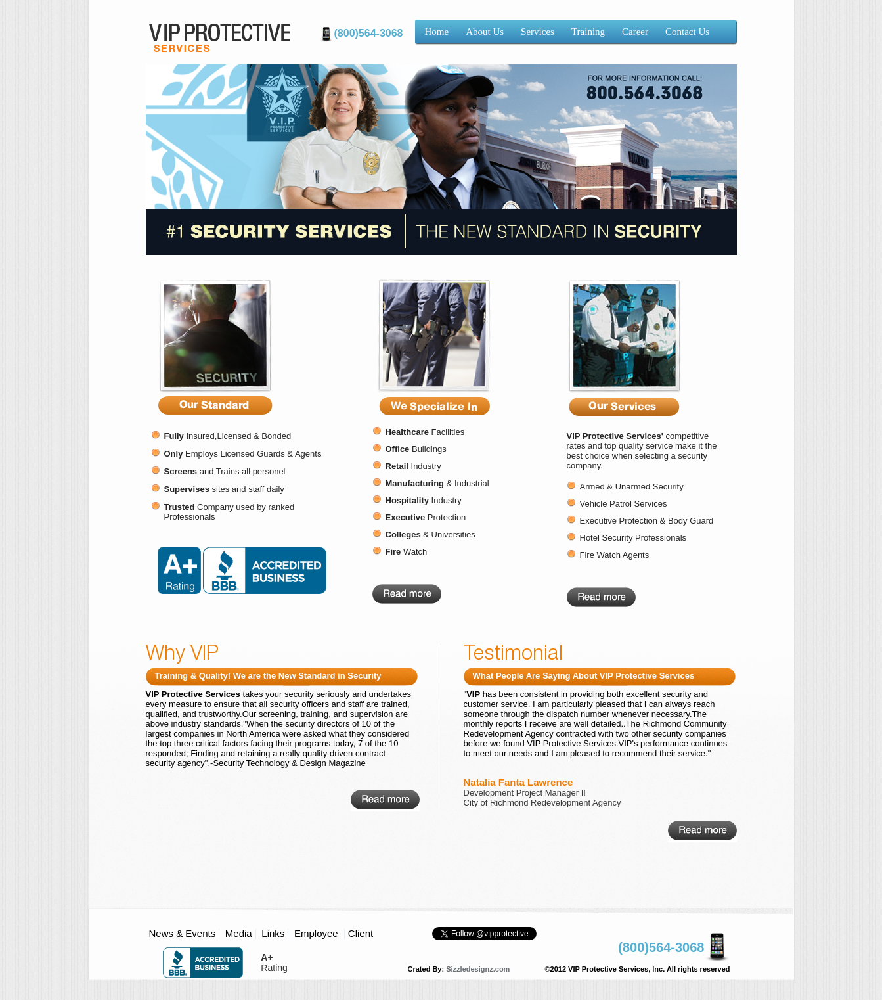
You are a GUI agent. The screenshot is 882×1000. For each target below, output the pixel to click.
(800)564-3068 (368, 33)
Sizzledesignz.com (478, 969)
